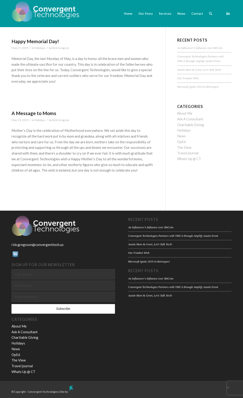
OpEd (181, 142)
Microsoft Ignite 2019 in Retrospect (198, 86)
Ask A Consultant (190, 119)
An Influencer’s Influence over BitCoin (199, 48)
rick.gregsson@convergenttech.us (37, 245)
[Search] (210, 13)
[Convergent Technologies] (45, 13)
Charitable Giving (190, 125)
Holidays (39, 48)
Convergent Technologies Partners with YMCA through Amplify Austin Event (173, 235)
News (181, 136)
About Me (184, 113)
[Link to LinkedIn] (228, 13)
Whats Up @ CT (189, 159)
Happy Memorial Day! (35, 41)
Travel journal (187, 153)
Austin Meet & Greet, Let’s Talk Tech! (199, 69)
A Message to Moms (33, 113)
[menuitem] (128, 13)
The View (184, 147)
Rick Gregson (60, 48)
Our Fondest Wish (187, 78)
